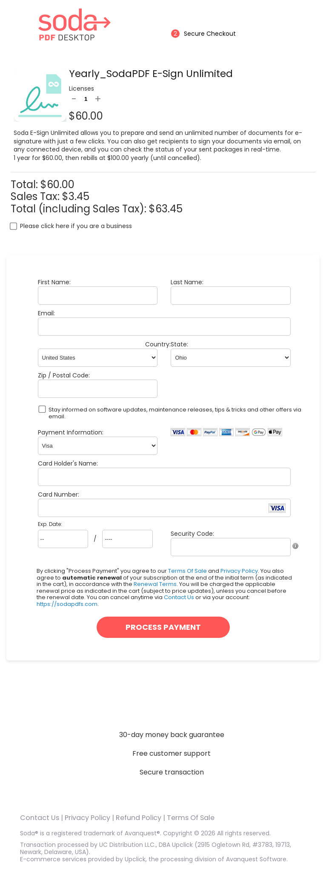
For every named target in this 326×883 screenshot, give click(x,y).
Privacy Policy (239, 571)
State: (179, 344)
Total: (25, 184)
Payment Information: (70, 432)
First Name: (54, 282)
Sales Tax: (35, 196)
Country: (158, 344)
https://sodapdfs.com (67, 604)
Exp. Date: (50, 524)
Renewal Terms (155, 584)
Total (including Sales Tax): (80, 209)
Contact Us (179, 597)
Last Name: (187, 282)
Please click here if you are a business (76, 226)
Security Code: (192, 533)
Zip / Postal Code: (64, 375)
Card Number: (58, 494)
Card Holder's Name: (68, 463)
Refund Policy (138, 818)
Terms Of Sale (187, 571)
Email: (46, 313)
